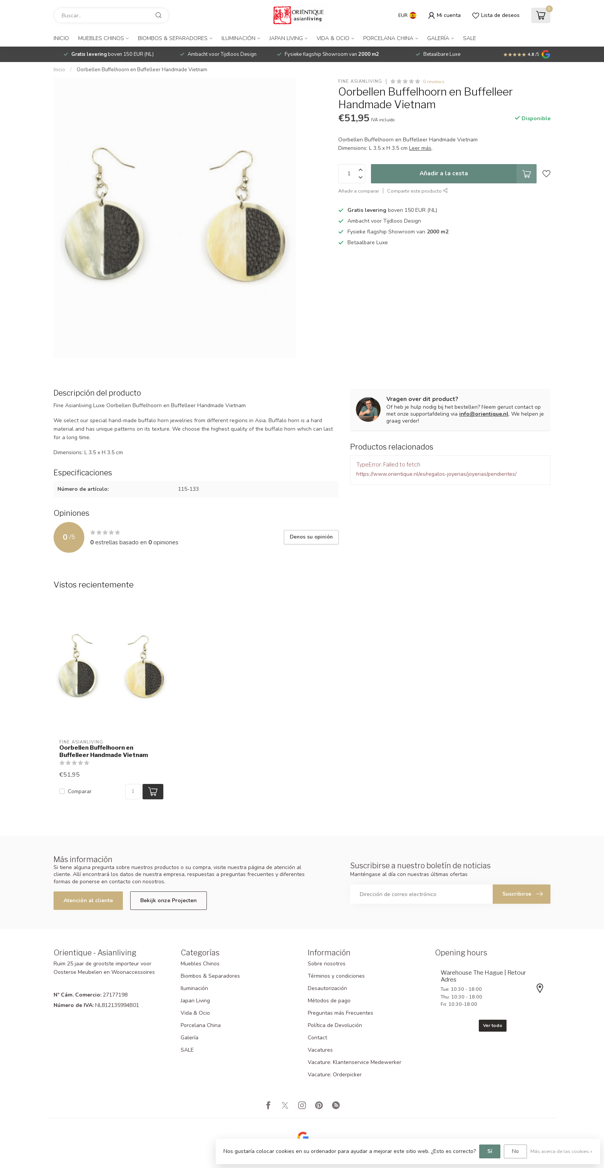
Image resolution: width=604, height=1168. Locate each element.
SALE (469, 38)
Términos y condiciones (336, 976)
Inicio (61, 38)
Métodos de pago (329, 1000)
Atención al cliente (88, 900)
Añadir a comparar (358, 191)
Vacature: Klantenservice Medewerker (354, 1062)
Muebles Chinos (101, 38)
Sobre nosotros (327, 963)
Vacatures (320, 1050)
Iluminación (238, 38)
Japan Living (286, 38)
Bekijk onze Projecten (168, 900)
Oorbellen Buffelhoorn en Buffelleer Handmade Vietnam (142, 69)
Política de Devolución (335, 1025)
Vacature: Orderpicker (335, 1074)
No (515, 1151)
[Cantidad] (133, 791)
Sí (489, 1151)
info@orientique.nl (483, 414)
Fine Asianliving (360, 81)
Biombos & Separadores (173, 38)
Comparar (80, 791)
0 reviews (434, 81)
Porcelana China (388, 38)
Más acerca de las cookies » (561, 1151)
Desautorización (327, 988)
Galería (438, 38)
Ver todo (492, 1025)
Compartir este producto (417, 191)
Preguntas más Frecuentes (340, 1013)
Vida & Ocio (333, 38)
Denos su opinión (311, 537)
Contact (317, 1037)
